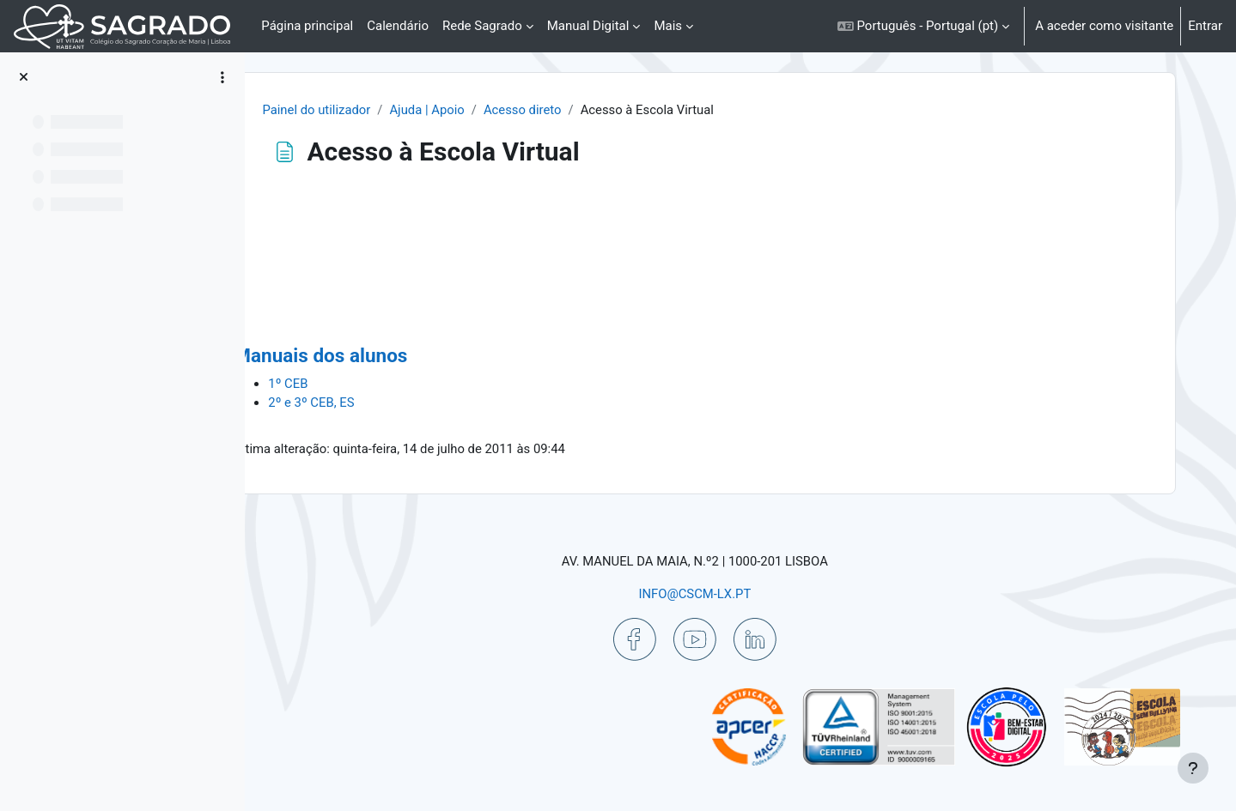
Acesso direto (596, 110)
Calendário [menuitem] (398, 25)
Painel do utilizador (387, 110)
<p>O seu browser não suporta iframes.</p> (727, 267)
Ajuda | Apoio (499, 110)
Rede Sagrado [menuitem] (482, 25)
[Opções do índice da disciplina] (222, 77)
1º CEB (362, 384)
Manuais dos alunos (394, 356)
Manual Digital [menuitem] (588, 25)
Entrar (1205, 25)
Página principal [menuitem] (307, 25)
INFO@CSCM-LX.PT (726, 594)
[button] (923, 26)
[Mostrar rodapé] (1193, 768)
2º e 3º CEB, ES (385, 403)
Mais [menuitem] (668, 25)
